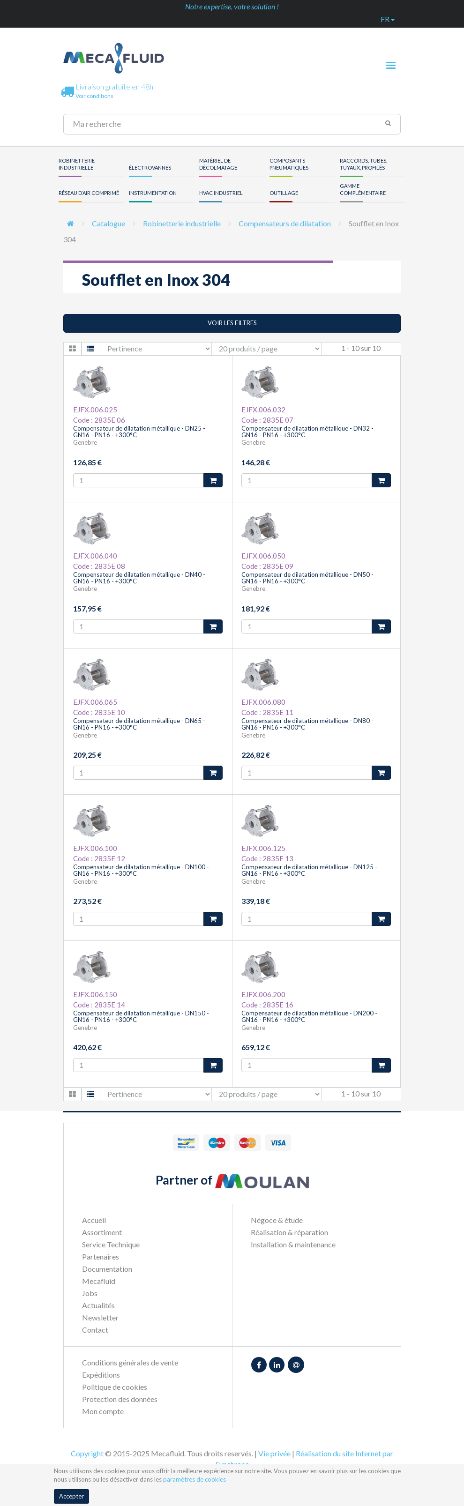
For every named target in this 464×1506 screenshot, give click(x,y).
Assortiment (102, 1232)
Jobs (89, 1293)
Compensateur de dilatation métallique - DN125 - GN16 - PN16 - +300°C (309, 870)
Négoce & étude (277, 1219)
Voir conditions (94, 95)
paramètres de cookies (194, 1479)
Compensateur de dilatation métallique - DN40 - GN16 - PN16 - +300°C (139, 578)
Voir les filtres (232, 323)
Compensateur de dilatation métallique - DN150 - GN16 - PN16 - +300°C (141, 1016)
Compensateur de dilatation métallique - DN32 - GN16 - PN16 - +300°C (307, 432)
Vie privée (274, 1453)
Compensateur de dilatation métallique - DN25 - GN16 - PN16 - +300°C (139, 432)
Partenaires (100, 1256)
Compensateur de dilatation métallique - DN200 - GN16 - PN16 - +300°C (309, 1016)
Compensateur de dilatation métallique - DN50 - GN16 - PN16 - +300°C (307, 578)
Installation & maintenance (293, 1244)
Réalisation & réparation (289, 1232)
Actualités (98, 1305)
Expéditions (101, 1374)
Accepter (71, 1496)
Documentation (107, 1268)
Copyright (87, 1453)
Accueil (94, 1219)
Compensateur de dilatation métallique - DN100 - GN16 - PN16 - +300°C (141, 870)
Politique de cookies (114, 1386)
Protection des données (119, 1398)
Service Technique (111, 1244)
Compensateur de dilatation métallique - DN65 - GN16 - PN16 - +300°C (139, 724)
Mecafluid (98, 1280)
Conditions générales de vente (130, 1362)
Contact (95, 1329)
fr (388, 19)
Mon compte (103, 1411)
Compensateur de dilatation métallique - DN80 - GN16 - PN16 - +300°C (307, 724)
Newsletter (100, 1317)
